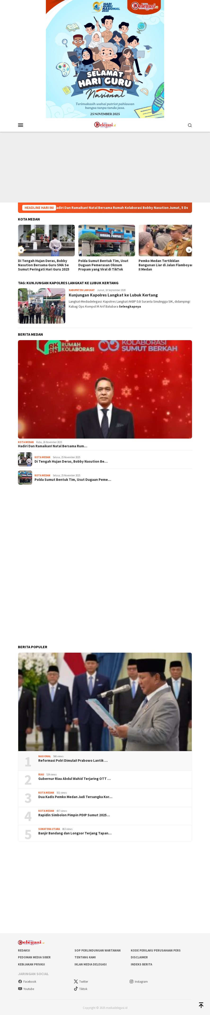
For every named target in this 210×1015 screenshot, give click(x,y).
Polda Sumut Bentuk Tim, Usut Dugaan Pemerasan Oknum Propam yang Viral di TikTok (102, 264)
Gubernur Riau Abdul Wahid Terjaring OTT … (74, 778)
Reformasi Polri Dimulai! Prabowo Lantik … (73, 760)
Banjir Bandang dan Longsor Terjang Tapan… (75, 832)
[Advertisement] (105, 167)
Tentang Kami (85, 957)
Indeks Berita (141, 964)
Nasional (44, 755)
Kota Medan (26, 441)
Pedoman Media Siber (34, 957)
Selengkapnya (130, 306)
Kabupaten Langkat (82, 289)
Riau (41, 773)
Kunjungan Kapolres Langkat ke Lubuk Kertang (113, 294)
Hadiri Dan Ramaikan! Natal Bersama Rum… (52, 446)
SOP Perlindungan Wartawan (97, 950)
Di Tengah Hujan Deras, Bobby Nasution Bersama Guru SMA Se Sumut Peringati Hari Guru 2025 (43, 264)
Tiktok (80, 988)
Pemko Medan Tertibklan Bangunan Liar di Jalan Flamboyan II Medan (163, 264)
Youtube (26, 988)
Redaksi (24, 950)
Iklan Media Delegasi (90, 964)
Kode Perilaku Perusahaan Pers (156, 950)
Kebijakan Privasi (31, 964)
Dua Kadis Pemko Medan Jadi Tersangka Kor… (75, 796)
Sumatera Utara (49, 828)
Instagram (138, 981)
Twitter (81, 981)
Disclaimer (139, 957)
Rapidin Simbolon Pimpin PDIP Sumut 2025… (74, 814)
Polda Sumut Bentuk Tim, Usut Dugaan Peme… (73, 479)
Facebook (27, 981)
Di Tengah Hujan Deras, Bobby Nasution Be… (71, 461)
